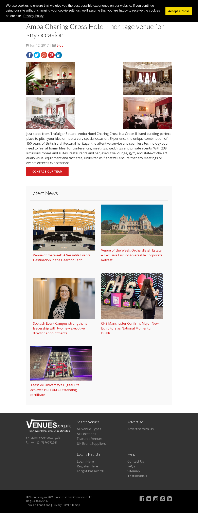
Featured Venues (90, 438)
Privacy (57, 505)
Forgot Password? (90, 471)
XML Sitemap (72, 505)
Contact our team (47, 171)
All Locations (86, 434)
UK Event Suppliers (91, 443)
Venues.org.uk (38, 497)
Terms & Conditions (38, 505)
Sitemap (133, 471)
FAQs (131, 466)
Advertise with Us (140, 429)
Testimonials (137, 476)
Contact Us (135, 461)
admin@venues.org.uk (45, 437)
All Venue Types (89, 429)
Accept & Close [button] (179, 11)
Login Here (85, 461)
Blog (60, 45)
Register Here (87, 466)
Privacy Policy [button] (33, 16)
